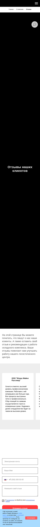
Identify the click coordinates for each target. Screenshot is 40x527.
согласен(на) (10, 500)
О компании (19, 9)
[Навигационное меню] (36, 3)
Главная (11, 9)
